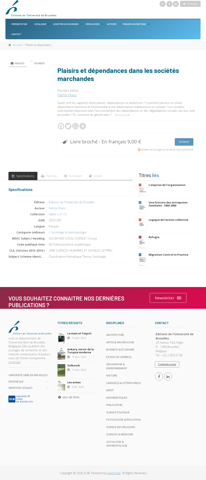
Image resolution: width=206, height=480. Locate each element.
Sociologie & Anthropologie (68, 232)
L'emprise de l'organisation (167, 185)
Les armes (74, 382)
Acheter (184, 142)
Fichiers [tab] (37, 63)
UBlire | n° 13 (57, 214)
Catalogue (40, 24)
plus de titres (68, 397)
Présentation (19, 24)
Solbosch (73, 365)
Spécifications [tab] (23, 176)
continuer (14, 362)
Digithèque (16, 381)
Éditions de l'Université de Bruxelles (72, 202)
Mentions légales (21, 388)
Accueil (17, 45)
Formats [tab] (49, 176)
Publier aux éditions (134, 24)
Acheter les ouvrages (66, 24)
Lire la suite (122, 115)
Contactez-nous (167, 364)
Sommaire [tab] (73, 176)
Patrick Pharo (67, 95)
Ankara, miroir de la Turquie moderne (80, 350)
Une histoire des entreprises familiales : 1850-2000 (168, 204)
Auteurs (112, 24)
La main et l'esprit (79, 333)
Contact (16, 34)
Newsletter (168, 298)
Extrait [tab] (95, 176)
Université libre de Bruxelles (28, 375)
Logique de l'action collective (168, 220)
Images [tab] (18, 63)
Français (190, 3)
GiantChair (114, 473)
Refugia (154, 237)
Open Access (93, 24)
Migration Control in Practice (168, 254)
